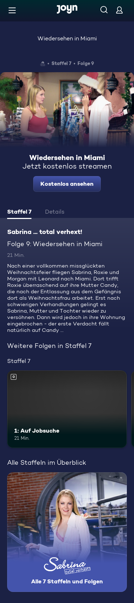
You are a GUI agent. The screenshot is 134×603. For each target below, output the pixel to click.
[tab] (19, 212)
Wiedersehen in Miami (67, 38)
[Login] (119, 10)
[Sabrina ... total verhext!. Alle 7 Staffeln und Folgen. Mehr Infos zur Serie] (67, 532)
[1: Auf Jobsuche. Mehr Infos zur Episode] (67, 409)
